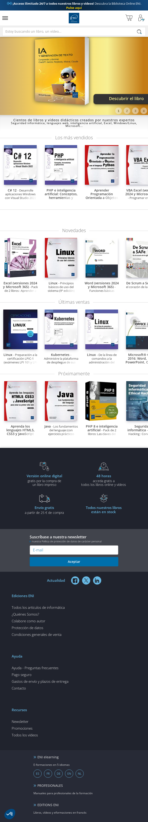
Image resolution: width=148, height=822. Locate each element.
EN (69, 774)
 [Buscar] (139, 32)
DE (59, 774)
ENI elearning (48, 757)
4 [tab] (143, 111)
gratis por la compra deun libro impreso (44, 480)
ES (37, 774)
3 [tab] (135, 111)
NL (79, 774)
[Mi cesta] (129, 18)
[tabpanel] (74, 74)
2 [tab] (127, 111)
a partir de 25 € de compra (44, 510)
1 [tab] (118, 111)
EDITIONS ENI (48, 805)
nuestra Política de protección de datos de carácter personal (66, 541)
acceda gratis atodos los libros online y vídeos (103, 480)
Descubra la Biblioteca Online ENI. (74, 5)
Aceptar (74, 561)
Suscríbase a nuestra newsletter (74, 538)
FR (48, 774)
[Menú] (5, 18)
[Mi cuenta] (141, 18)
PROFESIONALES (50, 785)
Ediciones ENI (74, 18)
